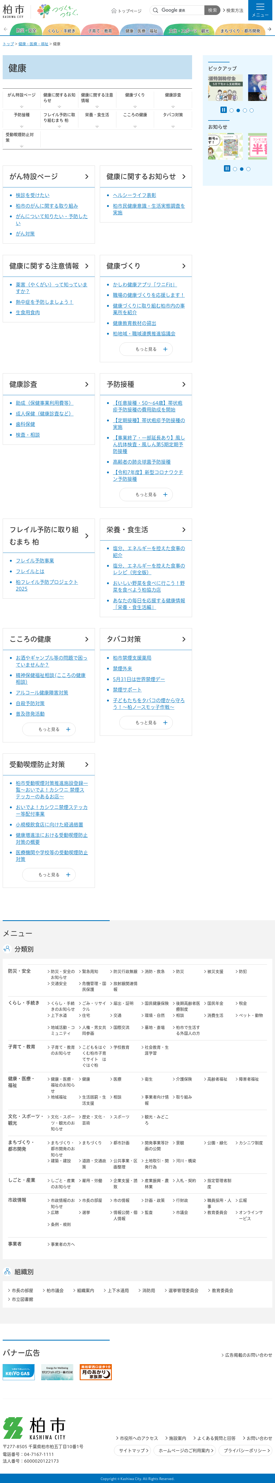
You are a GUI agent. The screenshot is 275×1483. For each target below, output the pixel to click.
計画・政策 (155, 1200)
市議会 (182, 1212)
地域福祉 (59, 1097)
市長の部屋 (92, 1200)
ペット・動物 (251, 1015)
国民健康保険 (157, 1003)
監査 (149, 1212)
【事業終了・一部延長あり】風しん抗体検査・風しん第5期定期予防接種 (149, 444)
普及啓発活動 (30, 713)
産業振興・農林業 (157, 1184)
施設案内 (177, 1438)
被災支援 (215, 971)
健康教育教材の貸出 (134, 323)
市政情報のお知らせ (63, 1203)
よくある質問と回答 (216, 1438)
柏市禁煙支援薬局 (132, 657)
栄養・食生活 (97, 115)
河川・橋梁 (186, 1161)
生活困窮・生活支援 (94, 1100)
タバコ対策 (173, 115)
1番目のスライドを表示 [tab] (232, 110)
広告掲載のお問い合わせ (248, 1355)
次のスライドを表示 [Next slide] (269, 29)
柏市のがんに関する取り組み (47, 205)
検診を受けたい (32, 195)
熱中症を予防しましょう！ (45, 302)
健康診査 (173, 95)
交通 (117, 1015)
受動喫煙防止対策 (20, 137)
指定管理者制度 (219, 1184)
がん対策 (25, 233)
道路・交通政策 (94, 1164)
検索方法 (234, 10)
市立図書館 (22, 1299)
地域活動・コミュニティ (63, 1030)
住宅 (86, 1015)
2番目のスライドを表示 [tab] (238, 110)
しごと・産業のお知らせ (63, 1184)
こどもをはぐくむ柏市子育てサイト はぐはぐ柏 (94, 1056)
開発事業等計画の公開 (157, 1146)
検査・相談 (28, 434)
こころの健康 (135, 115)
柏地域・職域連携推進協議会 (144, 333)
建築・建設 (61, 1161)
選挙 (86, 1212)
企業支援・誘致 (125, 1184)
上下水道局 (118, 1290)
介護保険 (184, 1079)
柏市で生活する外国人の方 (188, 1030)
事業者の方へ (63, 1244)
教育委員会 (217, 1212)
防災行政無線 (125, 971)
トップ (8, 44)
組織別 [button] (24, 1272)
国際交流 (121, 1027)
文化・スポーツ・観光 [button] (26, 1119)
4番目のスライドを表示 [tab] (252, 110)
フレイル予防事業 (35, 560)
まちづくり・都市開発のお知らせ (63, 1149)
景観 (180, 1143)
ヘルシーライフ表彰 (134, 195)
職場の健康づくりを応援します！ (149, 295)
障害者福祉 (249, 1079)
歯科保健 (25, 424)
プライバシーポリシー (245, 1450)
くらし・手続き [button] (24, 1003)
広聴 (55, 1212)
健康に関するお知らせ (59, 98)
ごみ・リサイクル (94, 1006)
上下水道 (59, 1015)
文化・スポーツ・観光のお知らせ (63, 1123)
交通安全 (59, 984)
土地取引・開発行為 (157, 1164)
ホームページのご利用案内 (184, 1450)
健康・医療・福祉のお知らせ (63, 1085)
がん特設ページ (21, 95)
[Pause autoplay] (223, 109)
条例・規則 (61, 1224)
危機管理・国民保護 (94, 987)
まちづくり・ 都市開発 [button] (21, 1145)
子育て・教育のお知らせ (63, 1050)
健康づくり (135, 95)
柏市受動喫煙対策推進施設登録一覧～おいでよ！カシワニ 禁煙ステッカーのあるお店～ (52, 790)
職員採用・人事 (219, 1203)
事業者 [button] (15, 1244)
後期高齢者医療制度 (188, 1006)
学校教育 (121, 1047)
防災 (180, 971)
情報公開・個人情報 (125, 1215)
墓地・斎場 (155, 1027)
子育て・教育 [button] (21, 1046)
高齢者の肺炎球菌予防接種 (142, 461)
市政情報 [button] (17, 1200)
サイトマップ (132, 1450)
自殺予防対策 (30, 703)
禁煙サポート (127, 689)
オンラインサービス (251, 1215)
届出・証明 (123, 1003)
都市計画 (121, 1143)
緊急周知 (90, 971)
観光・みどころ (157, 1120)
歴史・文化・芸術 (94, 1120)
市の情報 (121, 1200)
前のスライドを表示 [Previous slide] (6, 29)
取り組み (184, 1097)
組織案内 (85, 1290)
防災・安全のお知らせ (63, 974)
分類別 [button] (24, 949)
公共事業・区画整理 (125, 1164)
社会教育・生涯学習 (157, 1050)
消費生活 (215, 1015)
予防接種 (22, 115)
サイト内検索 (155, 10)
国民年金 (215, 1003)
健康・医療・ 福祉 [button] (21, 1082)
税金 (243, 1003)
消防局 (148, 1290)
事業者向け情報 (157, 1100)
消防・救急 (155, 971)
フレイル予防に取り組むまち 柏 (59, 117)
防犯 (243, 971)
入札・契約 (186, 1181)
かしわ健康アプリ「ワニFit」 (145, 284)
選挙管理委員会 (183, 1290)
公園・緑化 (217, 1143)
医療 (117, 1079)
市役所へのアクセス (139, 1438)
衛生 (149, 1079)
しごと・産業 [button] (21, 1180)
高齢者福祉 (217, 1079)
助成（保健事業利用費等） (45, 403)
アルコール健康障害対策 (42, 692)
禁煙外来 (122, 668)
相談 (180, 1015)
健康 (86, 1079)
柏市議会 (55, 1290)
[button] (260, 10)
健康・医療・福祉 (33, 44)
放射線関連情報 (125, 987)
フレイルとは (30, 571)
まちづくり (92, 1143)
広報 (243, 1200)
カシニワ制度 (251, 1143)
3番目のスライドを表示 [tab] (245, 110)
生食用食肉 (28, 312)
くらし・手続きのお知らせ (63, 1006)
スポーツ (121, 1117)
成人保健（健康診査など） (45, 413)
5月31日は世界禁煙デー (139, 679)
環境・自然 (155, 1015)
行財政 (182, 1200)
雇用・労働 (92, 1181)
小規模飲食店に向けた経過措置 (49, 824)
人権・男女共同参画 (94, 1030)
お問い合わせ (259, 1438)
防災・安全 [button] (19, 971)
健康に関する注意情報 (97, 98)
